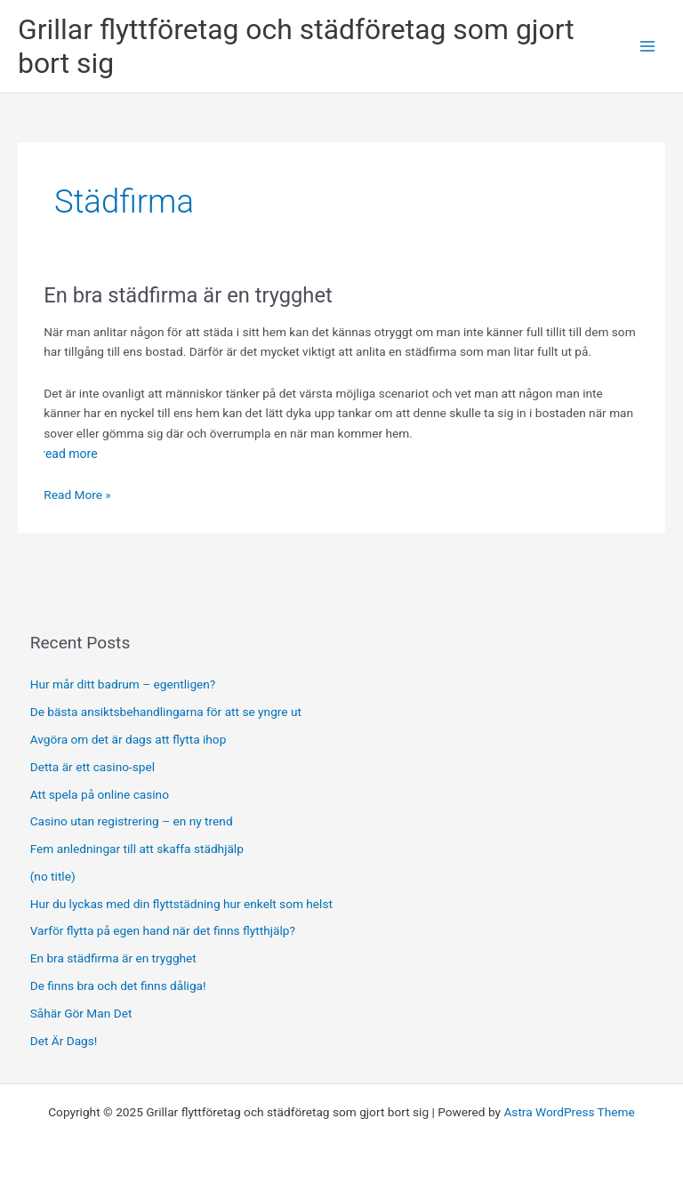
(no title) (53, 876)
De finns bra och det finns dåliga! (118, 985)
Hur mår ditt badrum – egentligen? (123, 684)
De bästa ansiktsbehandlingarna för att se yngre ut (167, 711)
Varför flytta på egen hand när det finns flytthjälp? (162, 930)
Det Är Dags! (64, 1041)
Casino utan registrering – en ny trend (131, 821)
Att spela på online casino (99, 794)
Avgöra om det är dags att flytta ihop (129, 739)
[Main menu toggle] (648, 46)
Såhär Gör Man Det (81, 1013)
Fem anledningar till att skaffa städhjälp (137, 848)
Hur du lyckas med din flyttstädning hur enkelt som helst (181, 904)
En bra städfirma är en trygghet (188, 295)
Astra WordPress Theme (568, 1112)
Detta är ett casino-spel (92, 767)
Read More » (77, 495)
